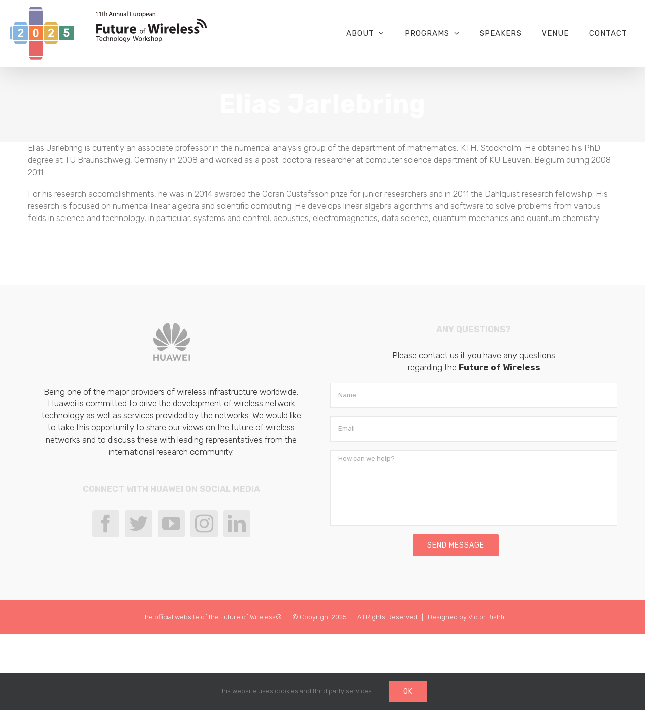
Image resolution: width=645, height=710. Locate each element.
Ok (408, 691)
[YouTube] (171, 523)
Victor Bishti (486, 617)
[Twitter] (138, 523)
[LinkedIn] (236, 523)
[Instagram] (204, 523)
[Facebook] (105, 523)
